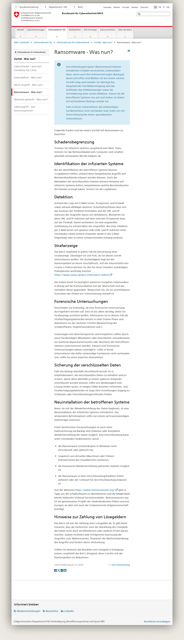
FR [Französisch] (160, 7)
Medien (135, 7)
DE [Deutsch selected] (155, 7)
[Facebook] (55, 570)
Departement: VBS (56, 7)
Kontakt (125, 7)
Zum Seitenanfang (120, 564)
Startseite (107, 7)
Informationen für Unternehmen (73, 42)
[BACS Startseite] (61, 16)
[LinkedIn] (65, 570)
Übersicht (144, 7)
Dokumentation (107, 29)
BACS (78, 7)
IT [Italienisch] (164, 7)
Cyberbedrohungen (36, 29)
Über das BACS (125, 29)
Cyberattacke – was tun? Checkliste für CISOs (28, 68)
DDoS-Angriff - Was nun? (28, 84)
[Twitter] (59, 570)
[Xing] (62, 570)
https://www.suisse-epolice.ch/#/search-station (81, 274)
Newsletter (52, 611)
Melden (117, 7)
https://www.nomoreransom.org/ (95, 490)
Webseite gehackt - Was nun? (31, 99)
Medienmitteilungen (28, 611)
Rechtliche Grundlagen (157, 621)
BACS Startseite (21, 42)
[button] (139, 14)
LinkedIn (69, 611)
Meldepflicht (75, 29)
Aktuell (20, 29)
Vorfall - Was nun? (103, 42)
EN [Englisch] (168, 7)
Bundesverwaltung (27, 7)
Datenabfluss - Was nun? (28, 77)
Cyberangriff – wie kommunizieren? (24, 108)
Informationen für (57, 30)
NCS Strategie (90, 29)
